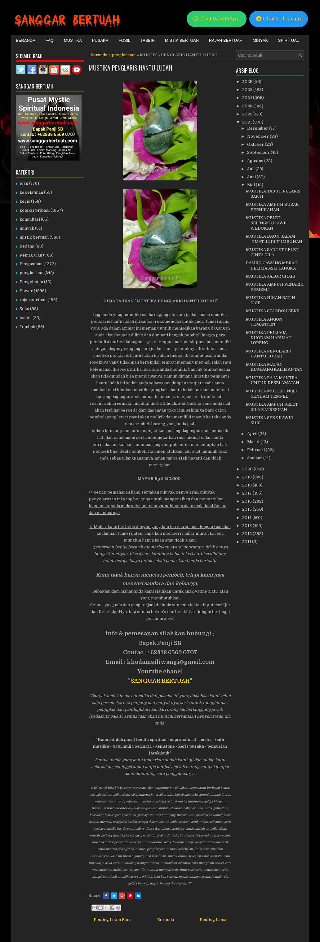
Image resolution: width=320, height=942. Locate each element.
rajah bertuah (33, 299)
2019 (247, 477)
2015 (247, 509)
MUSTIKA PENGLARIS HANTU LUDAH (130, 67)
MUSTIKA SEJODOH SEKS (272, 311)
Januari (255, 458)
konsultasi (30, 219)
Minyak (260, 40)
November (258, 136)
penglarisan (124, 55)
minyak (27, 228)
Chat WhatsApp (216, 19)
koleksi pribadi (35, 210)
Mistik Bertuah (182, 40)
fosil (24, 183)
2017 (247, 493)
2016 (247, 501)
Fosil (124, 40)
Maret (253, 441)
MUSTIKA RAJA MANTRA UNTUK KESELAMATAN (272, 380)
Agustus (255, 160)
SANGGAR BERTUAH (160, 681)
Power (26, 290)
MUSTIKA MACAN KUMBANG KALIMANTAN (274, 367)
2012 (247, 533)
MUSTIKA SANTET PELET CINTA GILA (272, 252)
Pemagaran (31, 255)
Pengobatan (31, 281)
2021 (247, 122)
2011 (247, 541)
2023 (247, 106)
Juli (251, 168)
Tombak (27, 326)
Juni (252, 177)
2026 (247, 81)
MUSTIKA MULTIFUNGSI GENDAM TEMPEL (271, 394)
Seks (24, 308)
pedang (27, 246)
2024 (247, 97)
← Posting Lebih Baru (110, 919)
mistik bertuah (34, 237)
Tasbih (147, 40)
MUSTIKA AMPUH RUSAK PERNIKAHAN (272, 207)
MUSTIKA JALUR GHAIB (270, 276)
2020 (248, 469)
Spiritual (288, 40)
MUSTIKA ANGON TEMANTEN (264, 322)
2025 (247, 89)
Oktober (256, 144)
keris (25, 201)
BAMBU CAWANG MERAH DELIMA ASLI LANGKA (272, 265)
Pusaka (100, 40)
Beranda (25, 40)
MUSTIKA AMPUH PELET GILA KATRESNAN (272, 407)
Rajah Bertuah (225, 40)
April (252, 433)
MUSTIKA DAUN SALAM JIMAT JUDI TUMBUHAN (274, 239)
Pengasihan (31, 263)
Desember (258, 128)
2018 (247, 485)
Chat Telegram (278, 19)
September (259, 152)
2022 (247, 114)
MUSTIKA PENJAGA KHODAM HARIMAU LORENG (269, 337)
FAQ (50, 40)
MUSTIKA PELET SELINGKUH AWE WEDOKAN (266, 223)
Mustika (73, 40)
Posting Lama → (215, 919)
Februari (256, 449)
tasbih (26, 317)
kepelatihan (31, 192)
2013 (247, 525)
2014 (247, 517)
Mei (251, 185)
